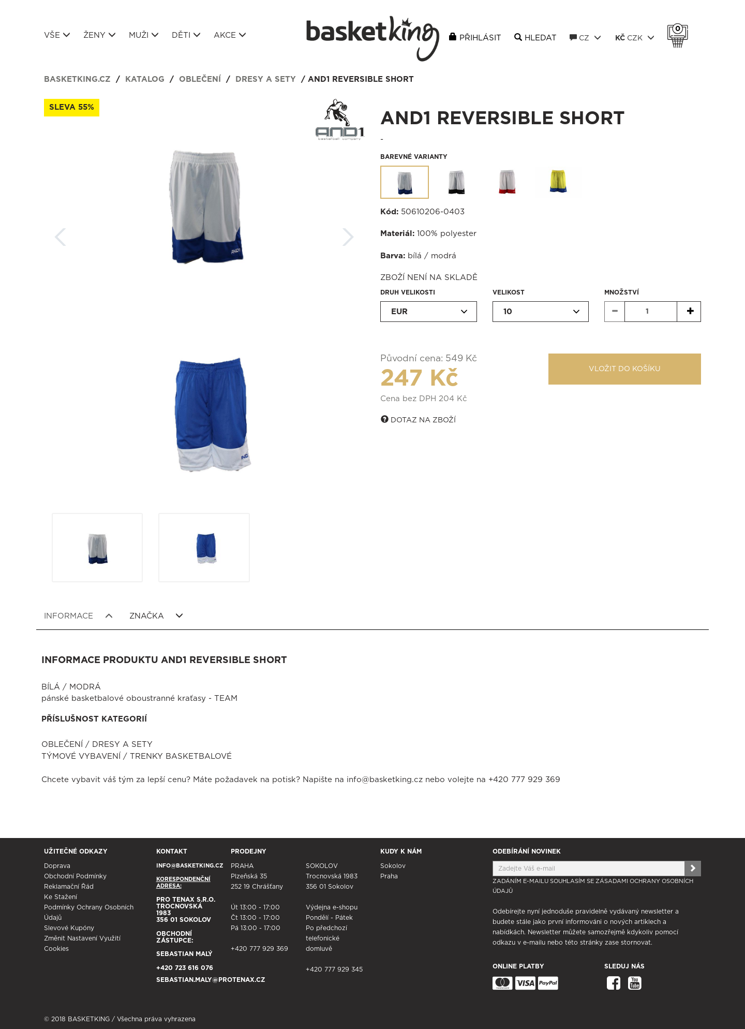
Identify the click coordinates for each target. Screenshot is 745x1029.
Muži (144, 35)
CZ (585, 38)
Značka (156, 616)
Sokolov (393, 866)
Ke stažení (60, 897)
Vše (57, 35)
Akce (230, 35)
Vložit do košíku (625, 369)
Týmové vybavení (81, 756)
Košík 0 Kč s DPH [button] (680, 29)
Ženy (99, 35)
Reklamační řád (69, 887)
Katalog (145, 79)
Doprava (57, 866)
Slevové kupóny (69, 928)
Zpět (60, 234)
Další (348, 234)
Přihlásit (480, 38)
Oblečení (200, 79)
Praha (389, 876)
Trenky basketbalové (181, 756)
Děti (186, 35)
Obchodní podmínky (75, 876)
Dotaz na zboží (418, 420)
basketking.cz (77, 79)
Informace (78, 616)
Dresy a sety (265, 79)
